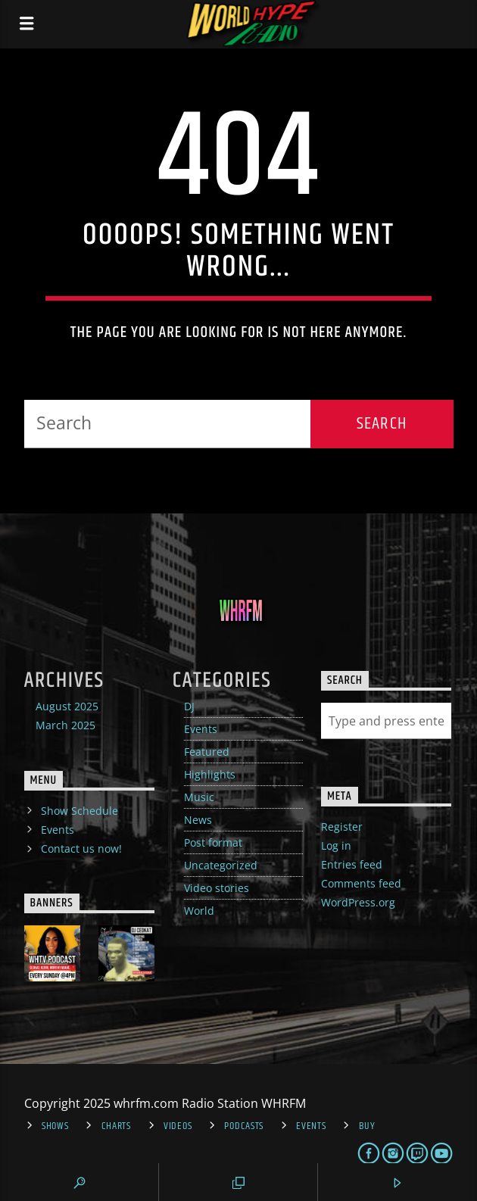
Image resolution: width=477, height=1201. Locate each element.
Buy (367, 1126)
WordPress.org (358, 902)
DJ (189, 706)
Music (199, 797)
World (199, 910)
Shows (55, 1126)
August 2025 (67, 706)
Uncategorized (220, 865)
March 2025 (65, 725)
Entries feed (351, 864)
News (198, 820)
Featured (206, 751)
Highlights (209, 774)
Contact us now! (81, 848)
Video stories (216, 888)
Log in (336, 845)
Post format (213, 842)
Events (200, 729)
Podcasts (243, 1126)
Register (342, 826)
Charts (116, 1126)
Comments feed (361, 883)
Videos (178, 1126)
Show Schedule (79, 810)
